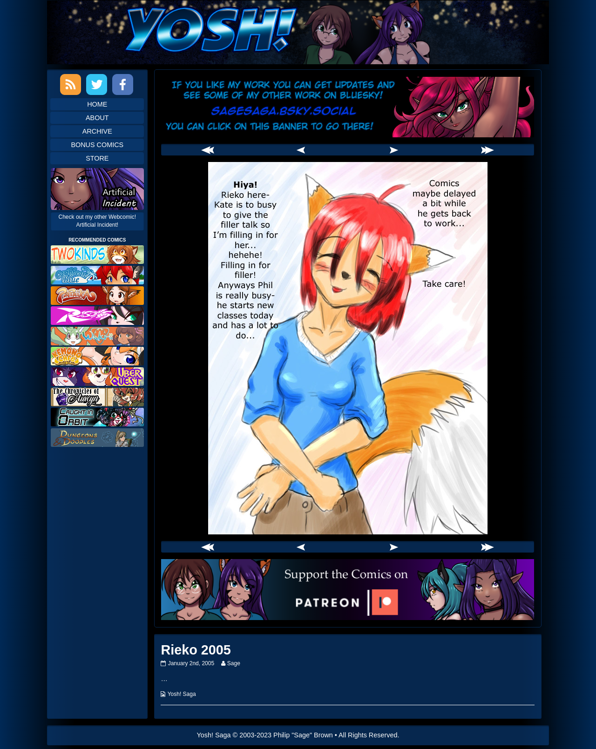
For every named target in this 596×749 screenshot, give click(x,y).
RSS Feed (70, 84)
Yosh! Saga (182, 694)
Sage (233, 663)
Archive (97, 131)
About (97, 117)
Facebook (122, 84)
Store (97, 158)
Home (97, 104)
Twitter (96, 84)
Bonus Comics (97, 144)
